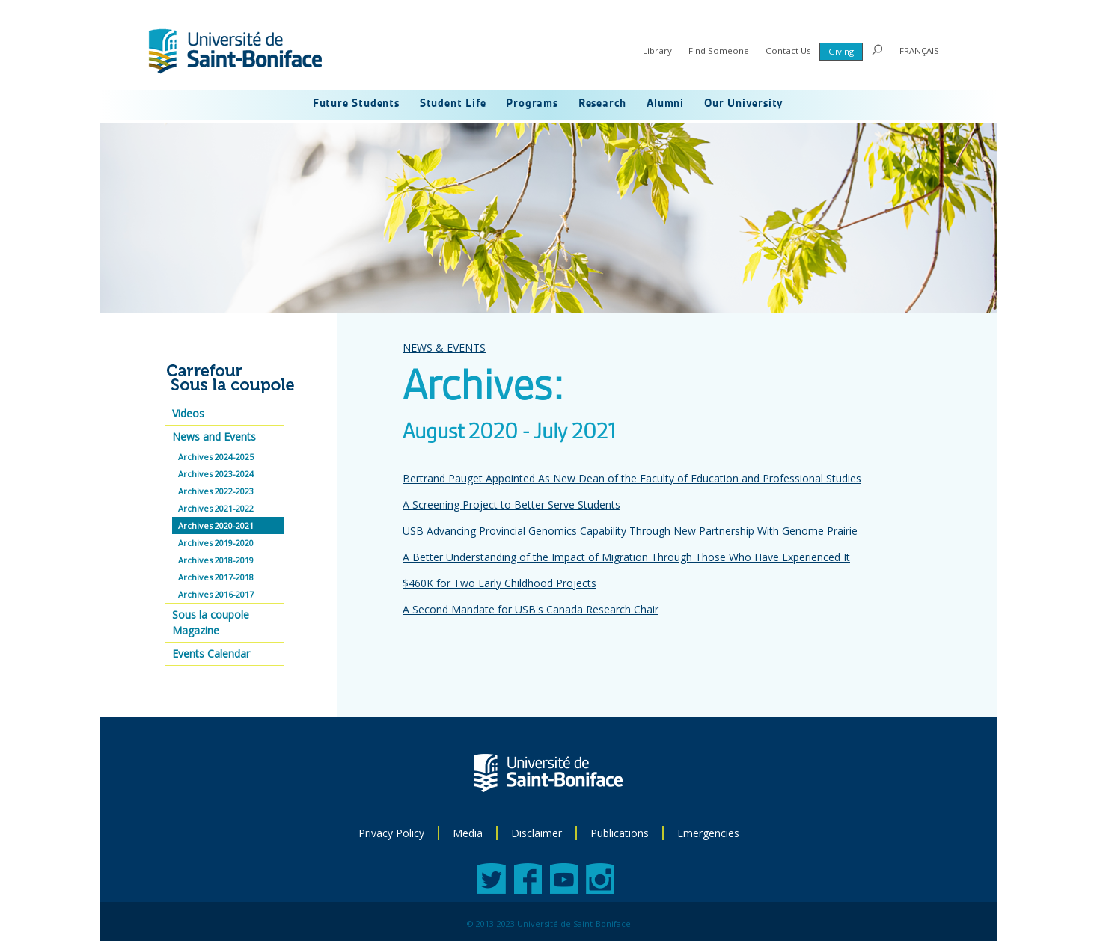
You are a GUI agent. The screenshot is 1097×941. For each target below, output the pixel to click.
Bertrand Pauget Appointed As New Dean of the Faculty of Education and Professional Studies (632, 478)
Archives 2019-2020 (216, 542)
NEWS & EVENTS (444, 347)
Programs (531, 104)
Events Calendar (211, 653)
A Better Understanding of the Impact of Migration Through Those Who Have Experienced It (626, 557)
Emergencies (708, 833)
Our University (743, 104)
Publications (619, 833)
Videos (188, 413)
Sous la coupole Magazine (210, 622)
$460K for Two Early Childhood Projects (499, 583)
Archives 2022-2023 (216, 491)
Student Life (453, 104)
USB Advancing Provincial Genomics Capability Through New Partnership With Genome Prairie (630, 531)
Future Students (356, 104)
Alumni (665, 104)
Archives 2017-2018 (216, 577)
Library (657, 50)
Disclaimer (536, 833)
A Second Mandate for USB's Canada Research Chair (530, 609)
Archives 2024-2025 (216, 456)
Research (602, 104)
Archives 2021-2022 (216, 508)
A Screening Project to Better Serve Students (511, 504)
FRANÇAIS (919, 50)
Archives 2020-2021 (216, 525)
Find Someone (718, 50)
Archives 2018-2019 (216, 559)
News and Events (214, 436)
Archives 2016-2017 (216, 594)
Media (468, 833)
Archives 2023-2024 (216, 473)
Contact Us (788, 50)
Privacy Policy (391, 833)
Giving (841, 51)
